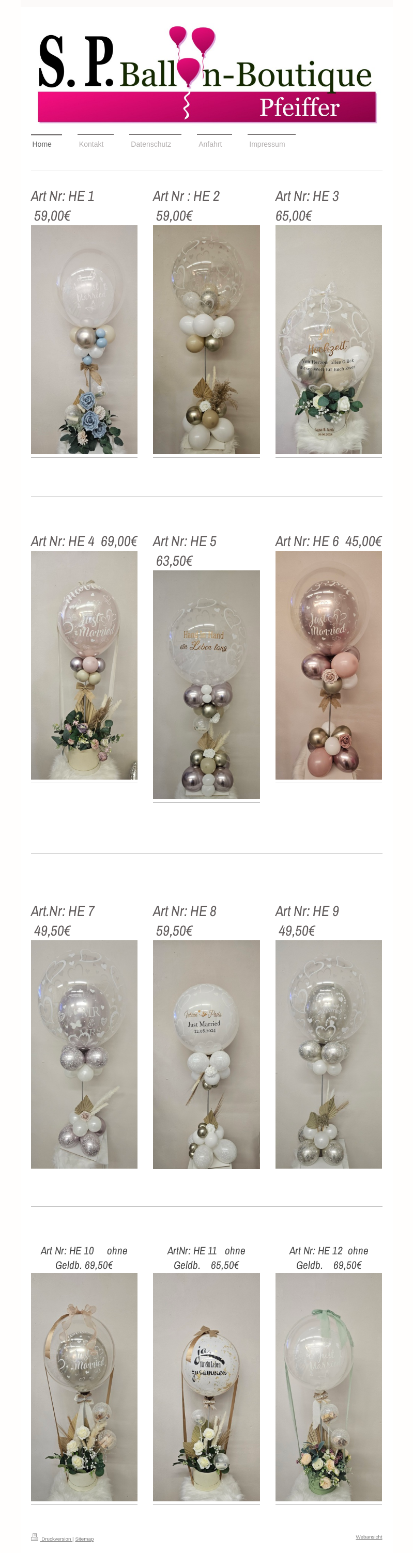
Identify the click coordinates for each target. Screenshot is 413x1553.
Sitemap (84, 1539)
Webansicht (369, 1537)
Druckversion (52, 1539)
